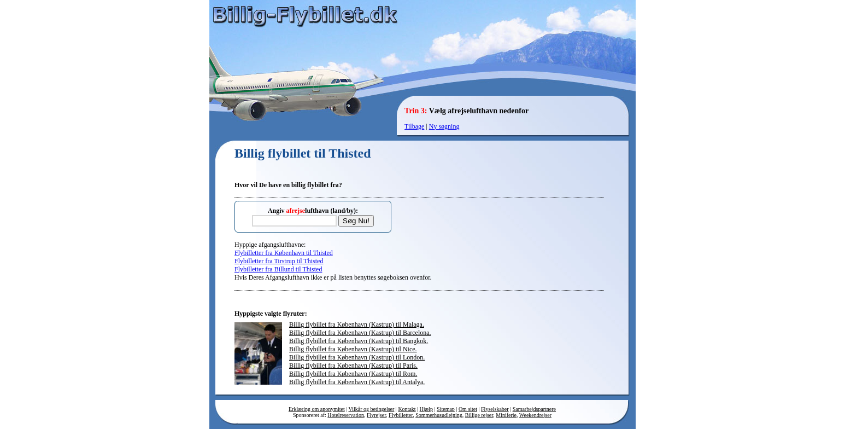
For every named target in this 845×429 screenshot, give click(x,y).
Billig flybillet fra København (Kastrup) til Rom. (353, 374)
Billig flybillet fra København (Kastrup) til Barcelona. (360, 333)
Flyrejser (376, 415)
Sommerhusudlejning (438, 415)
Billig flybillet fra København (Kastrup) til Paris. (353, 365)
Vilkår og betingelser (372, 409)
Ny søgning (444, 126)
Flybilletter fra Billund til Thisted (278, 269)
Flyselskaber (495, 409)
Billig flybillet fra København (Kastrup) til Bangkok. (358, 341)
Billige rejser (479, 415)
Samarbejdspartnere (534, 409)
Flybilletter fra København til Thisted (283, 253)
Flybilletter (401, 415)
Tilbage (414, 126)
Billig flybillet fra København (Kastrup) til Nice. (353, 349)
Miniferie (506, 415)
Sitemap (446, 409)
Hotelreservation (345, 415)
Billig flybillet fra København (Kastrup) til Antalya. (357, 382)
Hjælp (426, 409)
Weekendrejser (535, 415)
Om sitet (468, 409)
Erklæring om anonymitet (317, 409)
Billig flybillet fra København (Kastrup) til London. (357, 357)
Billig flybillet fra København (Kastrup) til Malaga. (356, 324)
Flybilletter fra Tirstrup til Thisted (278, 261)
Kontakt (406, 409)
